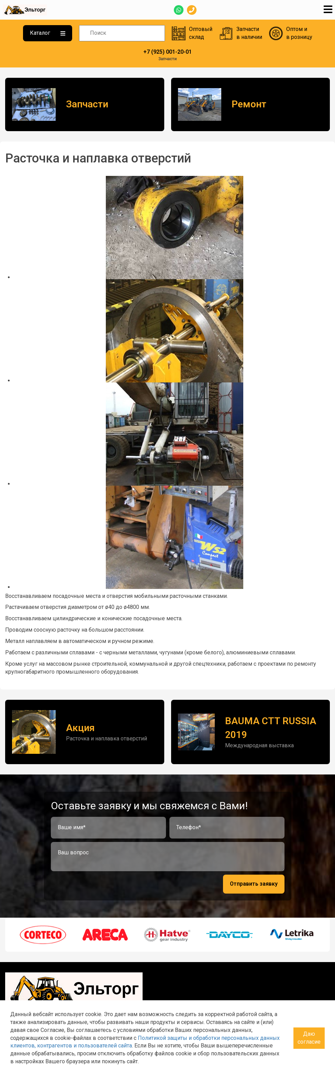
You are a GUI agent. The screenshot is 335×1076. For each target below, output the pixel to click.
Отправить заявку (254, 883)
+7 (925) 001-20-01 (167, 52)
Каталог (47, 33)
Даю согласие (309, 1038)
